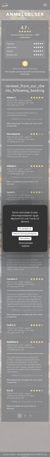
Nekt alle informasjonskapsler (25, 234)
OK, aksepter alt (25, 229)
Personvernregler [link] (26, 243)
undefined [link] (25, 246)
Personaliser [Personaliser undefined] (25, 238)
